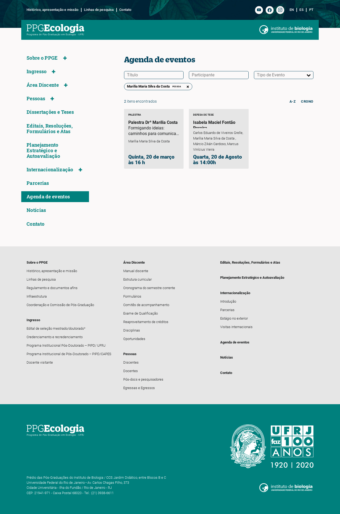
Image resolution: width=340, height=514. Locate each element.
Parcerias (38, 183)
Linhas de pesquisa (99, 10)
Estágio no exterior (234, 318)
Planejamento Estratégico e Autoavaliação (43, 150)
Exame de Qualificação (140, 313)
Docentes (130, 371)
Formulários (132, 296)
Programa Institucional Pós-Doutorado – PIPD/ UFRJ (66, 345)
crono (307, 101)
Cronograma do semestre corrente (149, 288)
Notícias (36, 210)
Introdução (228, 301)
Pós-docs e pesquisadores (143, 379)
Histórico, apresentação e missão (52, 10)
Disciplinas (131, 330)
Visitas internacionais (236, 327)
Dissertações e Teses (50, 112)
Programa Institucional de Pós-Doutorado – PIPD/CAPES (69, 354)
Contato (125, 10)
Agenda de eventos (48, 196)
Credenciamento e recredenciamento (55, 337)
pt (311, 10)
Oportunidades (134, 339)
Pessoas (36, 98)
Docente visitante (40, 362)
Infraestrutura (37, 296)
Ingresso (36, 71)
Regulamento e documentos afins (52, 288)
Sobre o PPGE (42, 58)
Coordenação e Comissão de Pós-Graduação (60, 305)
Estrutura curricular (137, 279)
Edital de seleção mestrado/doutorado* (56, 328)
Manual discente (135, 271)
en (292, 10)
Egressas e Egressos (139, 388)
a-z (293, 101)
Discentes (131, 362)
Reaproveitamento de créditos (145, 322)
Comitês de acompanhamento (146, 305)
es (301, 10)
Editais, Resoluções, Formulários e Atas (50, 128)
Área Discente (43, 85)
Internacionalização (50, 169)
